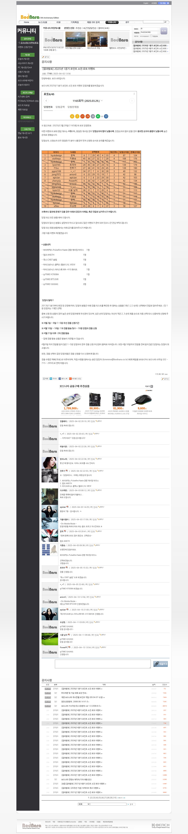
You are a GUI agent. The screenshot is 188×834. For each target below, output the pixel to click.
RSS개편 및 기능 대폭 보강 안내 (73, 693)
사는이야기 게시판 (25, 63)
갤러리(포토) (104, 28)
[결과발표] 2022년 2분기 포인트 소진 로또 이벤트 (81, 771)
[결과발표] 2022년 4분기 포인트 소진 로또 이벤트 (81, 762)
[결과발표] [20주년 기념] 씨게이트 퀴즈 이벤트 (80, 788)
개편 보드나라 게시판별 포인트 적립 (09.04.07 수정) (82, 697)
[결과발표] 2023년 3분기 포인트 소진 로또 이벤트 (81, 749)
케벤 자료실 (23, 109)
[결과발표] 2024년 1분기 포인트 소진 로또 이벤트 (81, 741)
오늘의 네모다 (23, 85)
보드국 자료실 (23, 105)
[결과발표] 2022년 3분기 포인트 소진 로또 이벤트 (81, 766)
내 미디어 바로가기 (26, 121)
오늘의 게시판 (23, 59)
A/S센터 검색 (23, 96)
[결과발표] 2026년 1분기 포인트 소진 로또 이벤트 (81, 689)
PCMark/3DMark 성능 (28, 101)
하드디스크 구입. (93, 48)
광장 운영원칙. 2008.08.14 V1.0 (74, 702)
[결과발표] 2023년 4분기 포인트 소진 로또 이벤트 (81, 745)
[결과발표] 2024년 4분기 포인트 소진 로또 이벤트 (81, 728)
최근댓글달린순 (89, 28)
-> (28, 43)
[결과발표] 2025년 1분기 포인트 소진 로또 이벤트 (81, 723)
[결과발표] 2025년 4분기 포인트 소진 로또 (150, 49)
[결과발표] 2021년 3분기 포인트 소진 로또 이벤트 (81, 792)
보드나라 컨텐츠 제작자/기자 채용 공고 (76, 780)
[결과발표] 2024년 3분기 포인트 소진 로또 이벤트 (81, 732)
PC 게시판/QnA (25, 67)
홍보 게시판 (23, 137)
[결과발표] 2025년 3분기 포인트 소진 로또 (150, 51)
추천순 (78, 28)
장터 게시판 (23, 76)
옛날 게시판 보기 (25, 133)
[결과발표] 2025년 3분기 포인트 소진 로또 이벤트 (81, 715)
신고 (92, 421)
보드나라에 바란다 (25, 80)
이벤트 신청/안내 (25, 47)
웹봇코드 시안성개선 (117, 48)
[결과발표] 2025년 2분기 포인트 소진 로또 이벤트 (81, 719)
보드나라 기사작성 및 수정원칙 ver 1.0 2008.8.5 (80, 706)
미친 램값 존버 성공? (73, 48)
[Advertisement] (110, 13)
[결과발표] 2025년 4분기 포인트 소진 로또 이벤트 (81, 710)
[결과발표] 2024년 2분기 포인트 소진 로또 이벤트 (81, 736)
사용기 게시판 (23, 72)
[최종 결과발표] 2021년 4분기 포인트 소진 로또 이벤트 (83, 784)
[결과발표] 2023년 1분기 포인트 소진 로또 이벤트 (81, 758)
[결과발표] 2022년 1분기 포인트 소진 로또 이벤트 (81, 775)
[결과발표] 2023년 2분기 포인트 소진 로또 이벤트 (81, 754)
